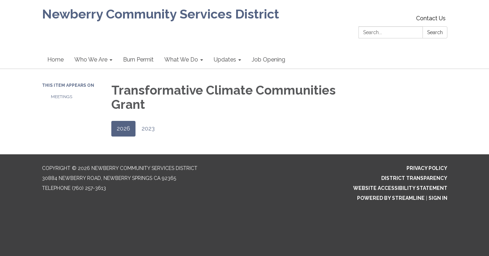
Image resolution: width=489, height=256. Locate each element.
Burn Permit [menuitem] (138, 59)
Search (435, 32)
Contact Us (431, 18)
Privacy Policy (426, 168)
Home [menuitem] (55, 59)
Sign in (438, 198)
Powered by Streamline (391, 198)
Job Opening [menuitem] (268, 59)
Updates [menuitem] (225, 59)
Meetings (61, 96)
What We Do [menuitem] (181, 59)
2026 (123, 128)
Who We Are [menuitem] (90, 59)
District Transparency (414, 178)
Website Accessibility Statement (400, 188)
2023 (148, 128)
